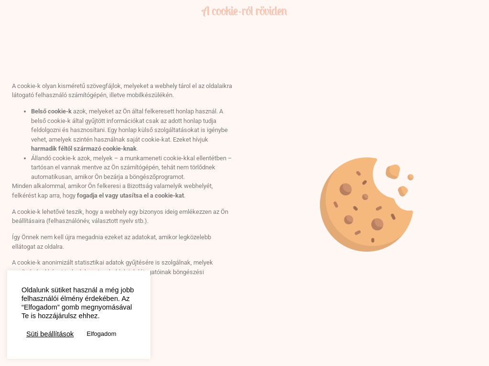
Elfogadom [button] (101, 333)
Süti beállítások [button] (50, 334)
